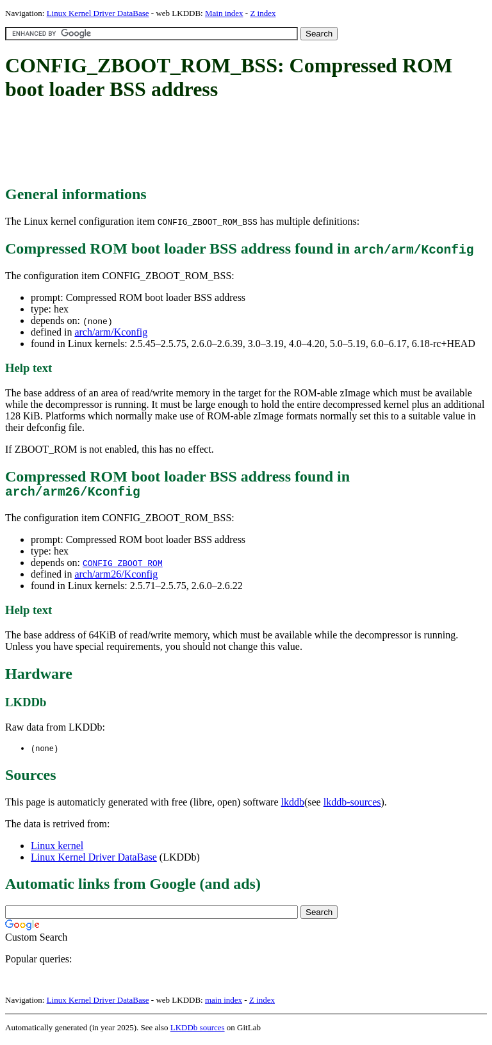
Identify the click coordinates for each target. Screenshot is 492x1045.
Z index (262, 13)
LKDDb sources (197, 1031)
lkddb (292, 805)
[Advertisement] (238, 144)
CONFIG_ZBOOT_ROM (123, 566)
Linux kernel (57, 849)
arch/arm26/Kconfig (116, 577)
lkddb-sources (352, 805)
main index (223, 1004)
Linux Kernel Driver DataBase (98, 13)
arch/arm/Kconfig (110, 332)
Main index (224, 13)
